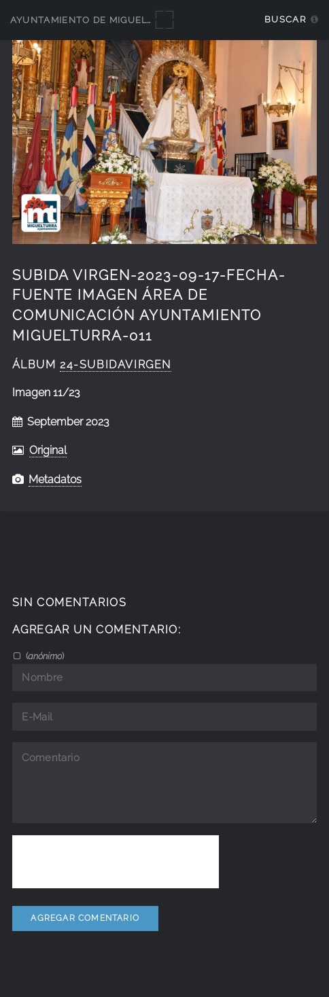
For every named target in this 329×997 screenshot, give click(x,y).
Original (48, 450)
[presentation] (115, 861)
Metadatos (55, 479)
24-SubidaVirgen (115, 364)
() (44, 655)
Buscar (285, 19)
